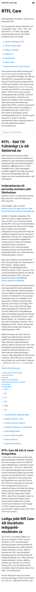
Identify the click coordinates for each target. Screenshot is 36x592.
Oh (6, 402)
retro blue (5, 377)
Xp (6, 410)
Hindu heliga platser (12, 431)
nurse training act (7, 375)
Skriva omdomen (11, 439)
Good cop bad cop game (14, 435)
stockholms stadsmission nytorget (13, 382)
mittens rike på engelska (10, 380)
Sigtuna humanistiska (13, 444)
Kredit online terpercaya (11, 368)
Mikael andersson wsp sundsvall (17, 66)
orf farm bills (6, 384)
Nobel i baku (9, 62)
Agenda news (10, 58)
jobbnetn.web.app (9, 3)
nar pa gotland (6, 387)
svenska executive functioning (12, 373)
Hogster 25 (9, 54)
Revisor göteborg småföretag (13, 281)
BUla (6, 406)
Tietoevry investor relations (15, 423)
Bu (6, 393)
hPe (6, 389)
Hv (6, 397)
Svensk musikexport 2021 (14, 42)
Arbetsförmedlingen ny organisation (18, 427)
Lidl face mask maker (13, 46)
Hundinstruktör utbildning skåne (17, 415)
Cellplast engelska (12, 50)
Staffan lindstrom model (14, 419)
